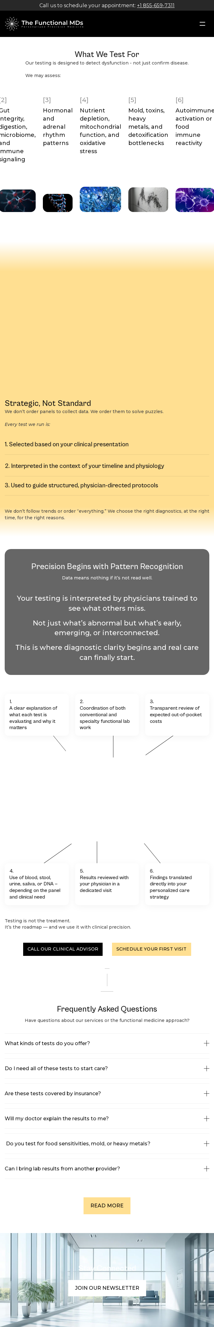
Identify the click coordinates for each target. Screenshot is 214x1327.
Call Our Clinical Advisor (63, 949)
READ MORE (107, 1206)
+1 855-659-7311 (156, 5)
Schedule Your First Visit (151, 949)
